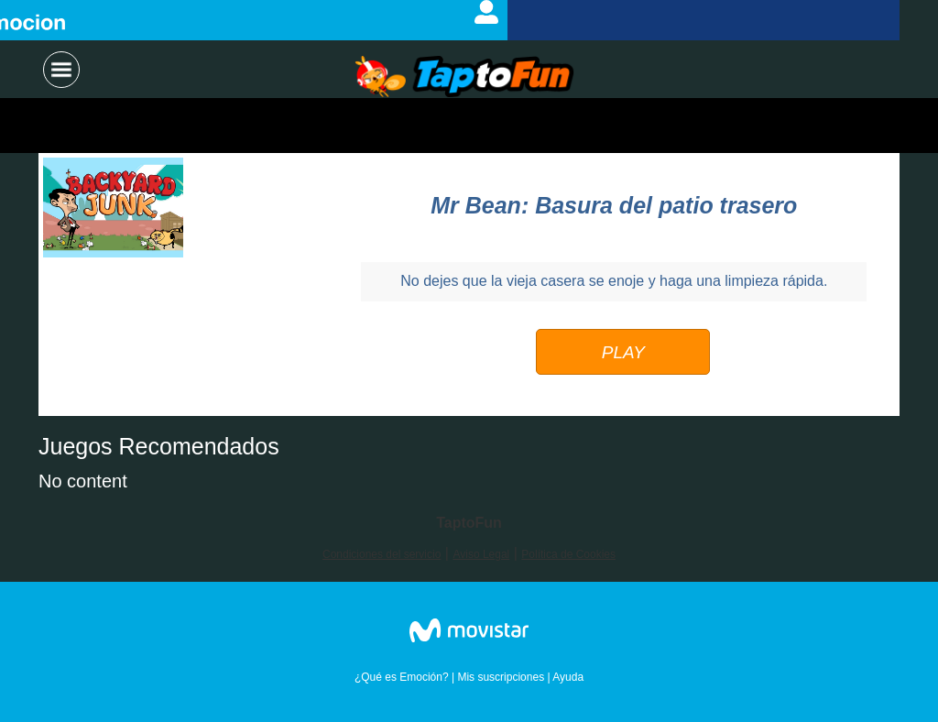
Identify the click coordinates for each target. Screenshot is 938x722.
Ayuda (568, 677)
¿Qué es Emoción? (401, 677)
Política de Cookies (568, 554)
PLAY (623, 352)
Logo (465, 78)
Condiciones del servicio (381, 554)
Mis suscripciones (500, 677)
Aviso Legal (481, 554)
